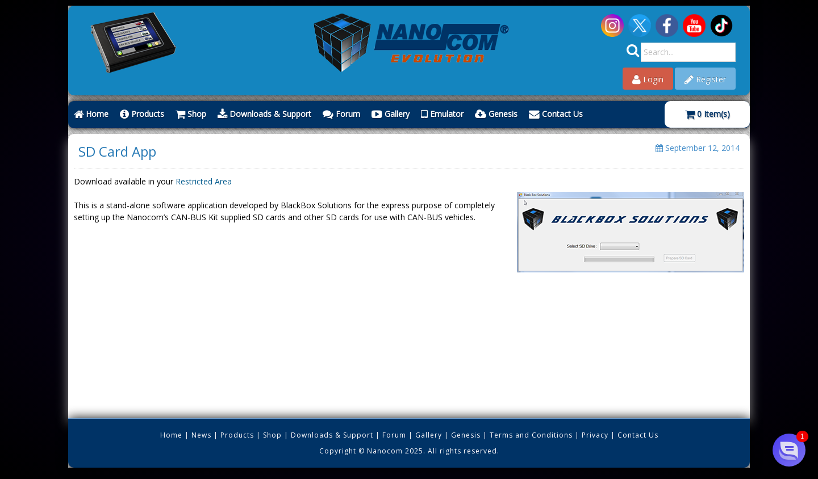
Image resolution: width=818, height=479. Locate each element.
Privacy (595, 435)
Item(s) (707, 113)
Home (91, 113)
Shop (191, 113)
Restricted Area (204, 181)
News (201, 435)
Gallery (391, 113)
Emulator (442, 113)
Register (705, 79)
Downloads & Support (264, 113)
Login (647, 79)
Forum (341, 113)
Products (142, 113)
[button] (789, 450)
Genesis (496, 113)
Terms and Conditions (531, 435)
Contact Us (556, 113)
